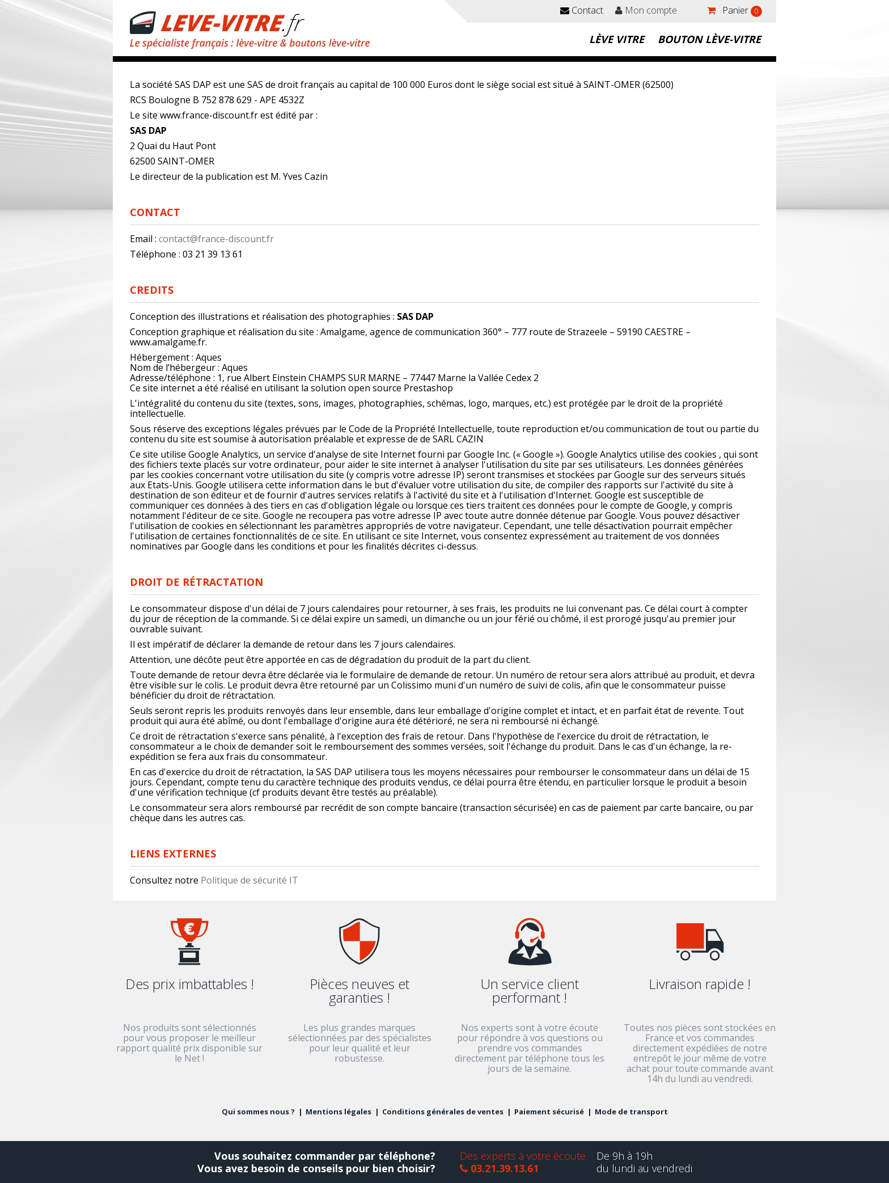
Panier (741, 10)
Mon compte (646, 10)
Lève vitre (616, 39)
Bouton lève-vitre (709, 39)
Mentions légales (338, 1111)
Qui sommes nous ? (258, 1111)
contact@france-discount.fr (216, 239)
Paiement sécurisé (549, 1111)
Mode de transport (631, 1111)
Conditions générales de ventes (442, 1111)
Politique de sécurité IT (249, 880)
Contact (581, 10)
